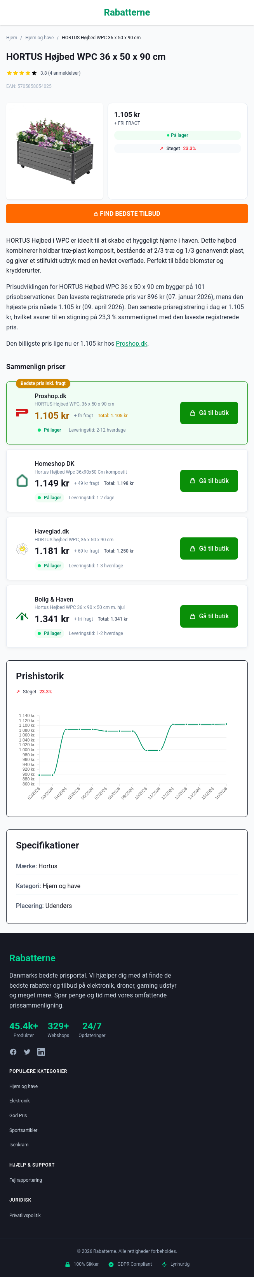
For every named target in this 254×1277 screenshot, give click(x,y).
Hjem (11, 37)
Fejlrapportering (25, 1180)
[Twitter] (27, 1052)
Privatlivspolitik (25, 1215)
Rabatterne (127, 12)
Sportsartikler (23, 1130)
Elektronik (19, 1101)
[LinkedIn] (41, 1052)
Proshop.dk (131, 343)
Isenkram (18, 1145)
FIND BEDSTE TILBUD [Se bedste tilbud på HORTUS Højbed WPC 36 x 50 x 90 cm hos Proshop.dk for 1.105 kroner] (127, 213)
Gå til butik (209, 412)
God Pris (18, 1115)
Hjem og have (39, 37)
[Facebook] (13, 1052)
